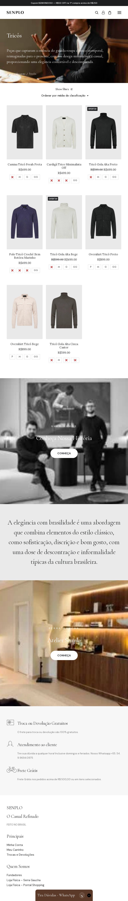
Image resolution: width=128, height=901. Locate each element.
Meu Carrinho (15, 850)
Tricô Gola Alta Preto (103, 164)
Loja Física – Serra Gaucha (24, 880)
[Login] (101, 12)
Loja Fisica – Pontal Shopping (25, 885)
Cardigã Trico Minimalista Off (64, 166)
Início (10, 74)
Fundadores (14, 875)
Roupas (20, 74)
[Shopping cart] (108, 12)
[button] (119, 12)
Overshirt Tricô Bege (24, 344)
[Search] (95, 12)
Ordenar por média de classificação (63, 95)
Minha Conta (15, 845)
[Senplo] (15, 12)
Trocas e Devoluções (20, 855)
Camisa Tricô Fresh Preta (25, 164)
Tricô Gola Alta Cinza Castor (64, 345)
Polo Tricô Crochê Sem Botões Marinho (24, 256)
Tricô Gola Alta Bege (64, 254)
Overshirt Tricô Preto (103, 254)
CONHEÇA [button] (64, 453)
